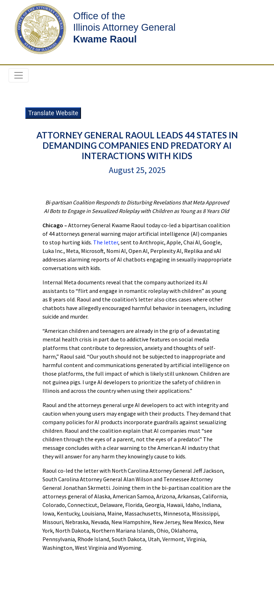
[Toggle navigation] (19, 75)
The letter (105, 242)
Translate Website (53, 113)
